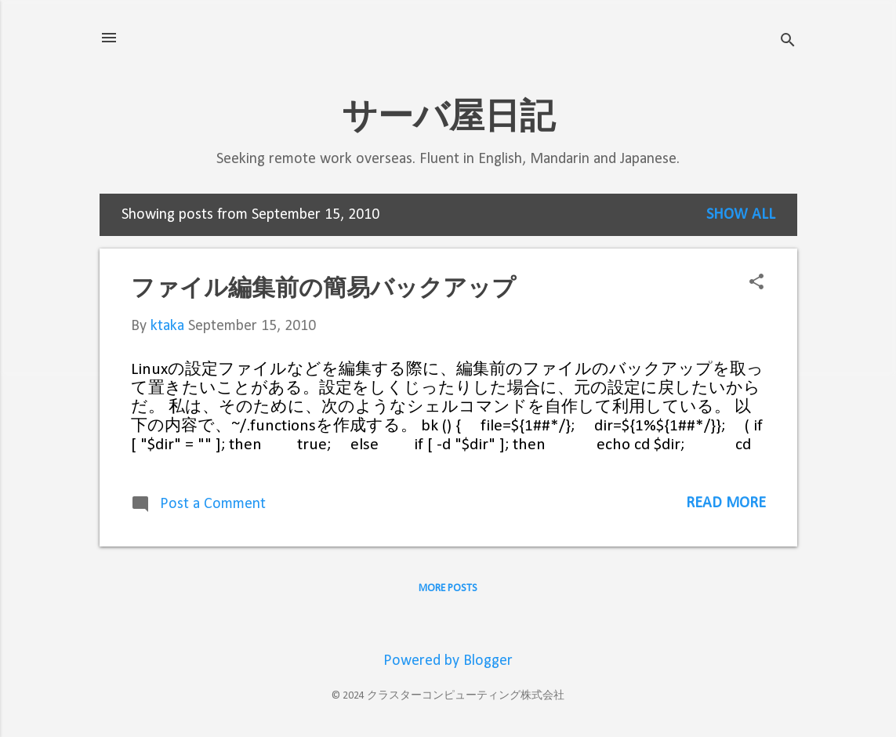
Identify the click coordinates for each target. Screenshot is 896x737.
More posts (448, 588)
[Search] (787, 43)
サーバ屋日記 (448, 115)
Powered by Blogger (448, 661)
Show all (740, 215)
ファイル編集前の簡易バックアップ (323, 287)
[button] (756, 284)
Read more (726, 503)
